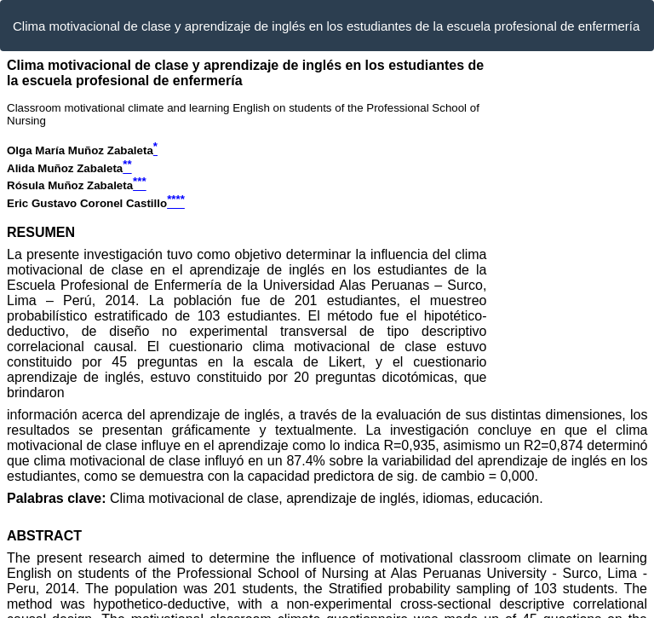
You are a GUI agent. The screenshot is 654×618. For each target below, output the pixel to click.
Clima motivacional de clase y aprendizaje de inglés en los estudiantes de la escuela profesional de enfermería (326, 26)
